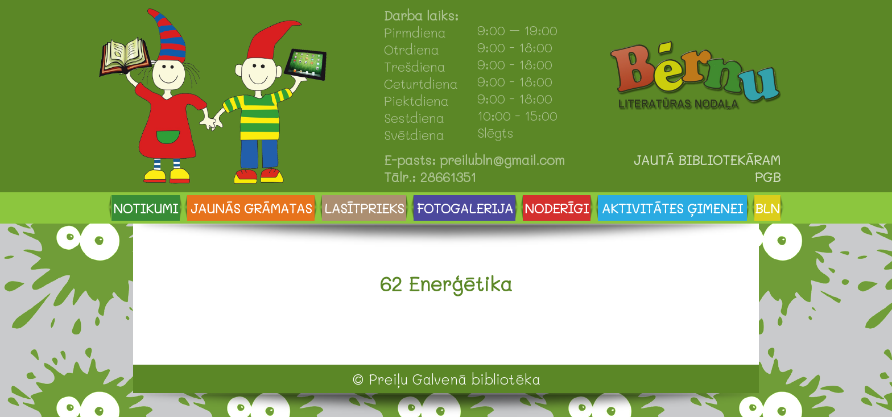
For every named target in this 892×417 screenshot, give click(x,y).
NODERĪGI (557, 208)
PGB (767, 176)
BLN (767, 208)
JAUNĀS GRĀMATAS (251, 208)
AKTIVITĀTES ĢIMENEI (672, 208)
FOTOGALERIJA (464, 208)
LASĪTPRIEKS (364, 208)
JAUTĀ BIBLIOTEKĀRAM (707, 159)
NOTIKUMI (145, 208)
